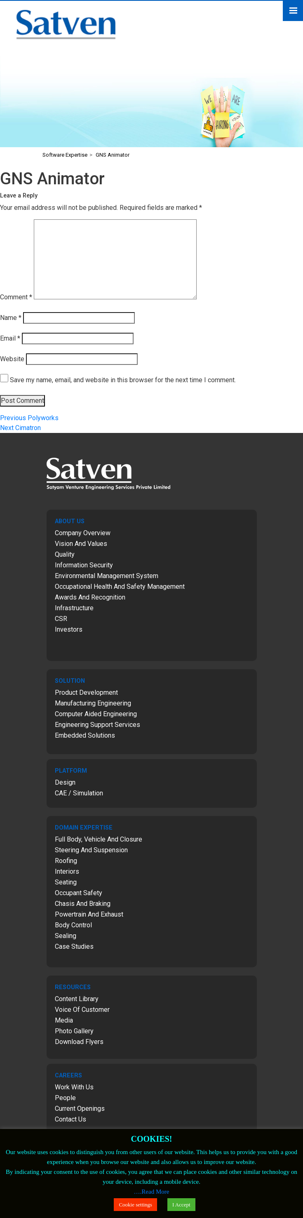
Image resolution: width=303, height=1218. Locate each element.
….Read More (151, 1191)
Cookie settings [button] (135, 1205)
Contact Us (70, 1119)
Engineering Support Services (97, 725)
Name (10, 318)
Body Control (73, 925)
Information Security (84, 565)
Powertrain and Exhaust (89, 914)
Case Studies (74, 946)
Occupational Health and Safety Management (120, 586)
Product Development (86, 692)
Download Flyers (79, 1042)
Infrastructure (74, 608)
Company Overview (82, 533)
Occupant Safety (78, 893)
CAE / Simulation (79, 793)
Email (10, 338)
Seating (66, 882)
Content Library (77, 999)
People (65, 1098)
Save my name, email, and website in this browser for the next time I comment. (123, 380)
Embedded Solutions (85, 735)
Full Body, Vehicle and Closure (98, 839)
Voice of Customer (82, 1009)
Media (64, 1020)
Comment (16, 297)
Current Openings (80, 1108)
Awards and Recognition (90, 597)
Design (65, 782)
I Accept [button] (181, 1205)
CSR (61, 619)
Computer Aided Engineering (96, 714)
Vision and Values (81, 544)
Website (12, 359)
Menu (293, 11)
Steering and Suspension (91, 850)
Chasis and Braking (82, 904)
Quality (65, 554)
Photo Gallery (74, 1031)
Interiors (67, 871)
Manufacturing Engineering (93, 703)
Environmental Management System (106, 576)
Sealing (65, 936)
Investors (68, 629)
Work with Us (74, 1087)
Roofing (66, 861)
